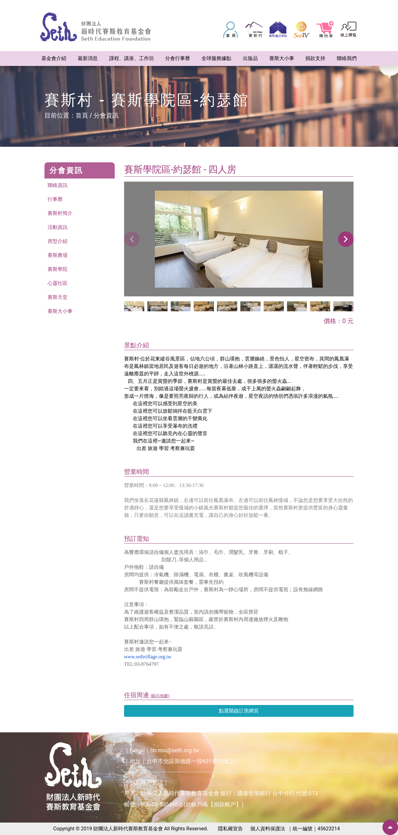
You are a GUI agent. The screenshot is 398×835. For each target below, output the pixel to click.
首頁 (82, 115)
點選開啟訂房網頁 (239, 711)
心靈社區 (57, 283)
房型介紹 (57, 241)
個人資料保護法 (267, 829)
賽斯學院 (57, 269)
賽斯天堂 (57, 297)
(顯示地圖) (159, 696)
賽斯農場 (57, 255)
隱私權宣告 (230, 829)
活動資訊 (57, 227)
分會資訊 (106, 115)
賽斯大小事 (60, 311)
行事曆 (55, 199)
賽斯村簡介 (60, 213)
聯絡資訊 (57, 185)
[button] (346, 239)
